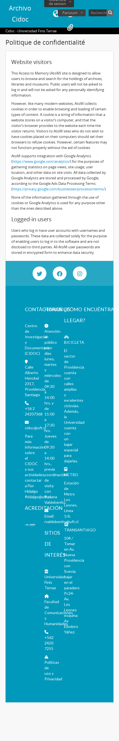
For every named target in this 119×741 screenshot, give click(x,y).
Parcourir (70, 12)
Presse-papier (70, 27)
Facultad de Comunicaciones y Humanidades (58, 612)
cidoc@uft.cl (35, 427)
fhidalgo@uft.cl (38, 496)
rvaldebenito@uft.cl (61, 521)
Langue (56, 14)
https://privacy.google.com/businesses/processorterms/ (58, 188)
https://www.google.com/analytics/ (41, 161)
